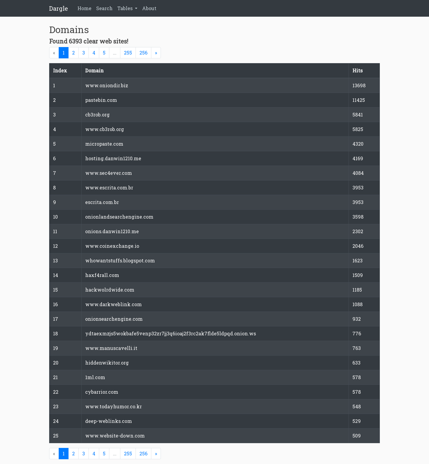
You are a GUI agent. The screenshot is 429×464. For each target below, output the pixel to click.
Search (104, 8)
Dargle (58, 8)
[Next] (156, 52)
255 (128, 52)
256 (143, 52)
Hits (357, 70)
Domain (94, 70)
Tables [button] (125, 8)
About (149, 8)
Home (84, 8)
